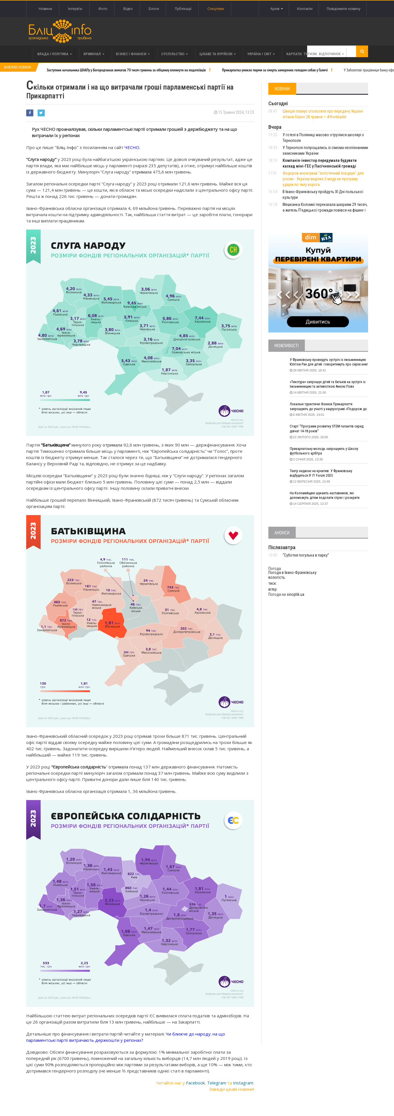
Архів (272, 9)
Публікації (183, 8)
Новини (45, 8)
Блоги (154, 8)
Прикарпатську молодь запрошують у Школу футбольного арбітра (328, 451)
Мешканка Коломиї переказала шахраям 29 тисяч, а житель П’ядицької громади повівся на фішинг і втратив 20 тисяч (325, 210)
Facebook (195, 1081)
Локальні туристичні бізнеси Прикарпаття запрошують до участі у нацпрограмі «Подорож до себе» (325, 407)
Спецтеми (215, 8)
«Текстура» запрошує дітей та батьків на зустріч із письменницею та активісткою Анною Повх (324, 385)
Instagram (243, 1081)
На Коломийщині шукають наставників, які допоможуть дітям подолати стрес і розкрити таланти (329, 496)
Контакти (302, 8)
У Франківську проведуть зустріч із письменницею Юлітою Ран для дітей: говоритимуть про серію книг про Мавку (324, 363)
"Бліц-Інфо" (66, 146)
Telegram (216, 1081)
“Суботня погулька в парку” (306, 555)
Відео (128, 8)
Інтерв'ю (75, 8)
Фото (102, 8)
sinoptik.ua (295, 594)
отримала (142, 170)
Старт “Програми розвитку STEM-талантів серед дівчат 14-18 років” (325, 429)
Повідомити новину (343, 8)
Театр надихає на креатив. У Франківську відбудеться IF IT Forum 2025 (325, 474)
